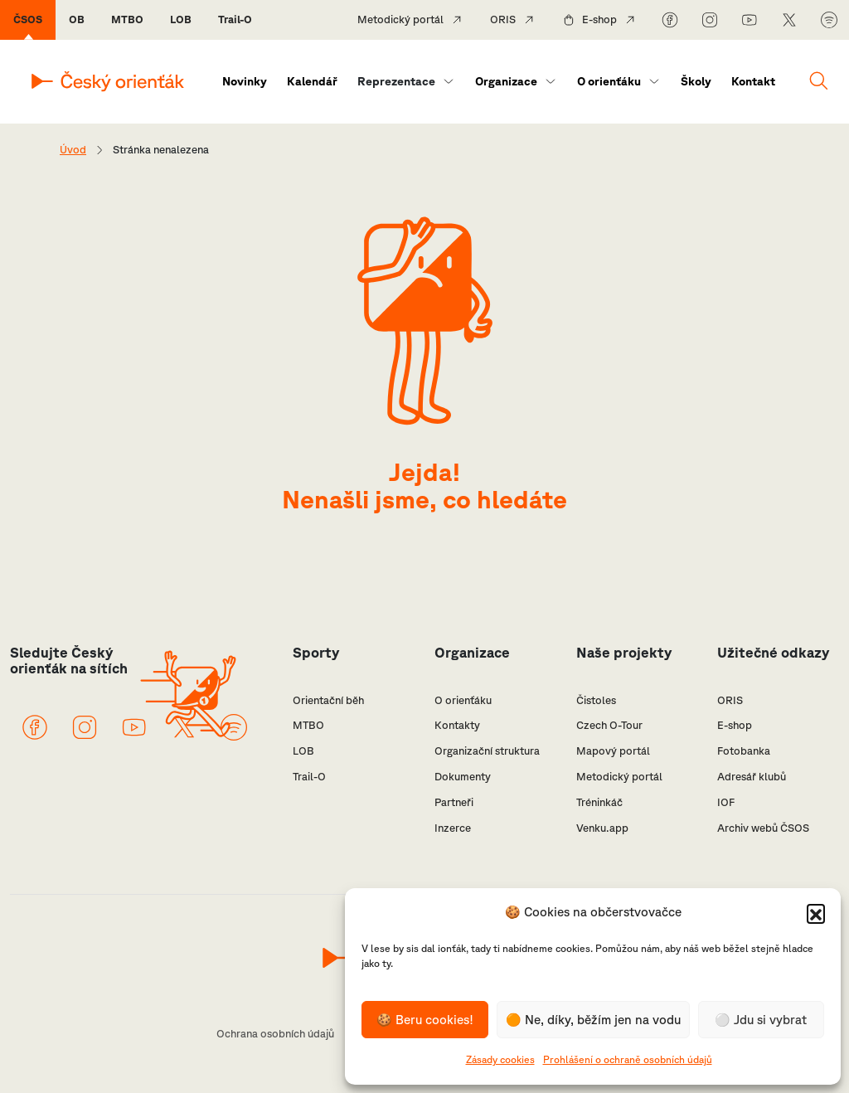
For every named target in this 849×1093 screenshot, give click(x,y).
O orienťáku (609, 81)
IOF (726, 802)
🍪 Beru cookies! (424, 1020)
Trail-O (235, 19)
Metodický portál (400, 19)
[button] (816, 913)
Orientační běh (328, 700)
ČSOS (27, 19)
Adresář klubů (751, 776)
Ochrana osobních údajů (275, 1033)
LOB (181, 19)
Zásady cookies (500, 1059)
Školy (696, 81)
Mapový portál (613, 751)
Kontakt (753, 81)
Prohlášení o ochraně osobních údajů (627, 1059)
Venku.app (602, 828)
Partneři (453, 802)
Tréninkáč (599, 802)
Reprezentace (396, 81)
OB (77, 19)
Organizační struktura (487, 751)
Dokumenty (462, 776)
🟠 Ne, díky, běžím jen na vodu (593, 1020)
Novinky (244, 81)
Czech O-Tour (609, 725)
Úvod (73, 149)
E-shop (599, 19)
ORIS (503, 19)
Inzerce (452, 828)
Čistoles (596, 700)
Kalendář (312, 81)
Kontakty (457, 725)
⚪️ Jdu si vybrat (761, 1020)
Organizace (506, 81)
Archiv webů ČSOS (763, 828)
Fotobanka (743, 751)
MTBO (127, 19)
